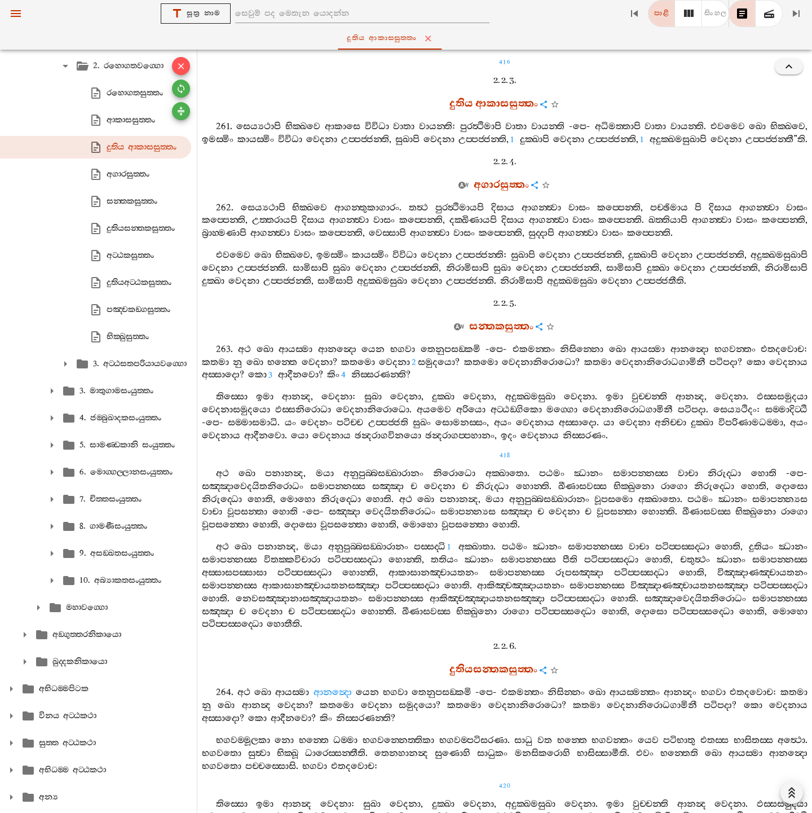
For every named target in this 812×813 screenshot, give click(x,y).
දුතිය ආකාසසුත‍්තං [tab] (408, 38)
